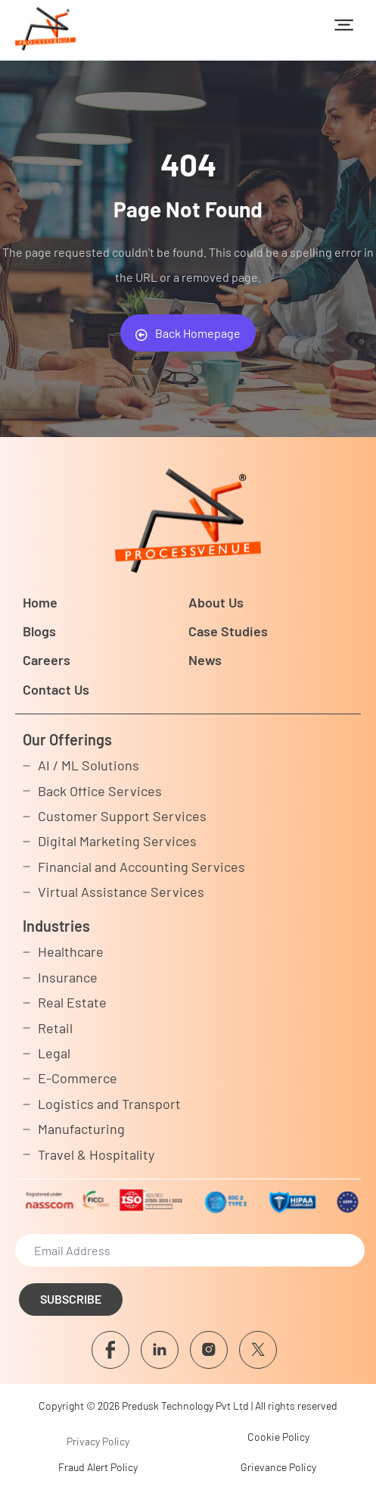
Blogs (39, 631)
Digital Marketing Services (117, 840)
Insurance (68, 977)
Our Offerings (67, 739)
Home (40, 602)
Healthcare (71, 951)
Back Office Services (100, 790)
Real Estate (72, 1002)
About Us (216, 602)
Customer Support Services (122, 815)
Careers (46, 659)
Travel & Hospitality (96, 1154)
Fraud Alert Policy (98, 1466)
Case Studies (228, 631)
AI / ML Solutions (88, 765)
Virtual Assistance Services (121, 891)
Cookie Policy (278, 1436)
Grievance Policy (278, 1466)
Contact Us (56, 689)
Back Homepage (188, 333)
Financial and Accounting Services (141, 866)
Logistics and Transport (109, 1103)
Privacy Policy (98, 1441)
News (205, 659)
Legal (54, 1053)
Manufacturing (81, 1128)
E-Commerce (77, 1078)
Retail (55, 1028)
